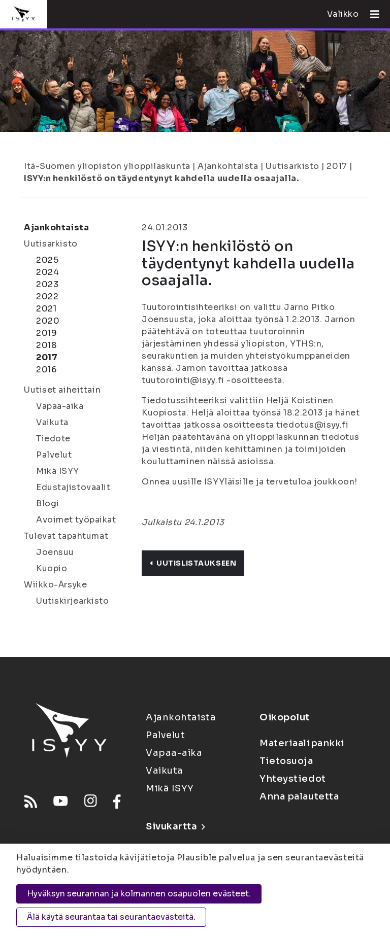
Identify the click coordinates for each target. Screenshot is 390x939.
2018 (46, 345)
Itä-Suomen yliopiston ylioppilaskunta (107, 166)
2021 (46, 308)
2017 (337, 166)
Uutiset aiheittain (62, 390)
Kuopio (51, 568)
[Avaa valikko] (370, 14)
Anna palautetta (299, 796)
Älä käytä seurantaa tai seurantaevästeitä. (111, 917)
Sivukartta (175, 826)
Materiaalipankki (302, 743)
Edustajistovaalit (73, 487)
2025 (47, 260)
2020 (47, 321)
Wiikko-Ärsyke (55, 584)
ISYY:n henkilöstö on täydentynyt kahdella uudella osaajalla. (161, 178)
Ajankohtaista (228, 166)
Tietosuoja (286, 761)
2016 (46, 369)
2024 (47, 272)
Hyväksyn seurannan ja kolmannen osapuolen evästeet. (139, 893)
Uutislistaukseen (193, 563)
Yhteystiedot (292, 778)
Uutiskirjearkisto (72, 601)
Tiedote (53, 438)
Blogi (47, 503)
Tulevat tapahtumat (66, 536)
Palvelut (54, 454)
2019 (46, 333)
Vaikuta (52, 422)
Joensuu (55, 552)
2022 (47, 296)
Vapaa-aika (60, 406)
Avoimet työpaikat (76, 519)
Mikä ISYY (57, 471)
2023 (47, 284)
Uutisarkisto (292, 166)
